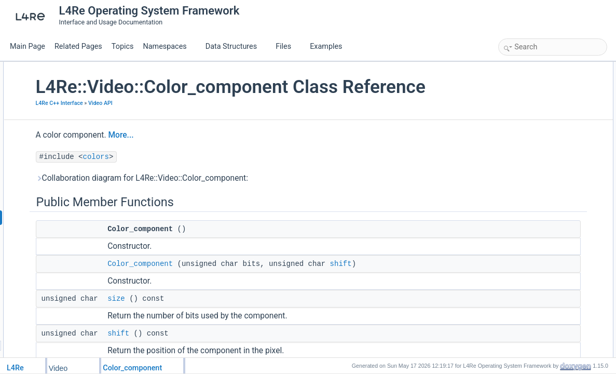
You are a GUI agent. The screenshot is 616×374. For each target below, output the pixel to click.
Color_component (239, 286)
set (514, 147)
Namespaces (169, 46)
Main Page (27, 46)
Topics (123, 46)
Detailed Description (529, 170)
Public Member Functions (536, 67)
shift (440, 286)
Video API (199, 125)
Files (287, 46)
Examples (326, 46)
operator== (525, 124)
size (216, 320)
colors (195, 179)
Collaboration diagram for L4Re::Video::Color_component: (241, 200)
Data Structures (235, 46)
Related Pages (78, 46)
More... (220, 157)
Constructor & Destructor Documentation (557, 181)
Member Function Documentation (547, 204)
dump (517, 159)
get (514, 136)
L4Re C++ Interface (158, 125)
